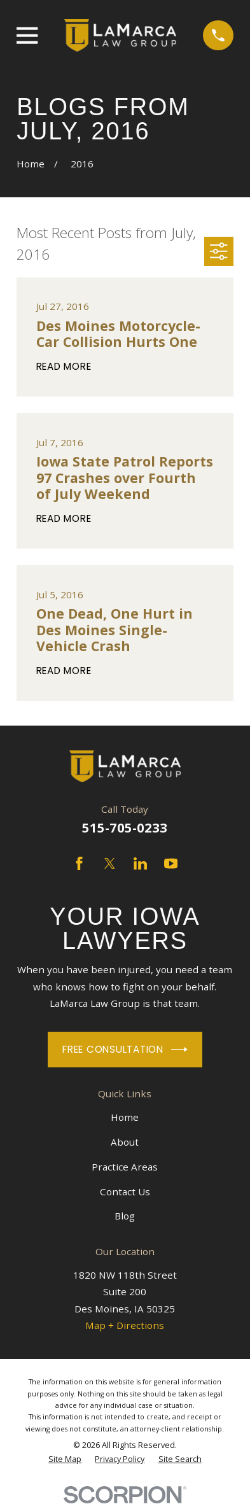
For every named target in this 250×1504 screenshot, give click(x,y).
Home (125, 1117)
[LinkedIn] (140, 863)
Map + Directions (124, 1325)
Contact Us (125, 1191)
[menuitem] (64, 1459)
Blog (125, 1215)
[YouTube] (170, 863)
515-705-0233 (124, 827)
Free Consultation (125, 1049)
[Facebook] (79, 863)
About (125, 1141)
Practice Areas (125, 1166)
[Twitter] (109, 863)
